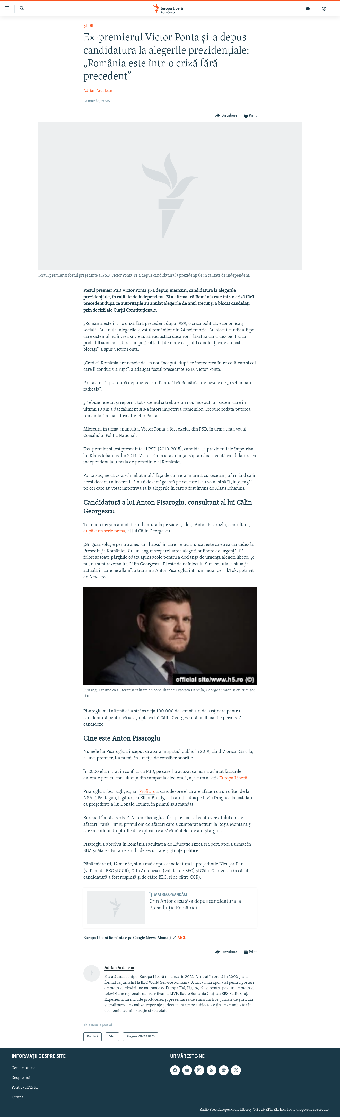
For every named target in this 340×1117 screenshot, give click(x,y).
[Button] (226, 115)
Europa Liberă (233, 778)
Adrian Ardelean (97, 91)
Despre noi (21, 1078)
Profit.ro (147, 791)
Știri (88, 25)
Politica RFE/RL (25, 1088)
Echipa (18, 1098)
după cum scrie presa (104, 531)
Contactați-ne (24, 1068)
